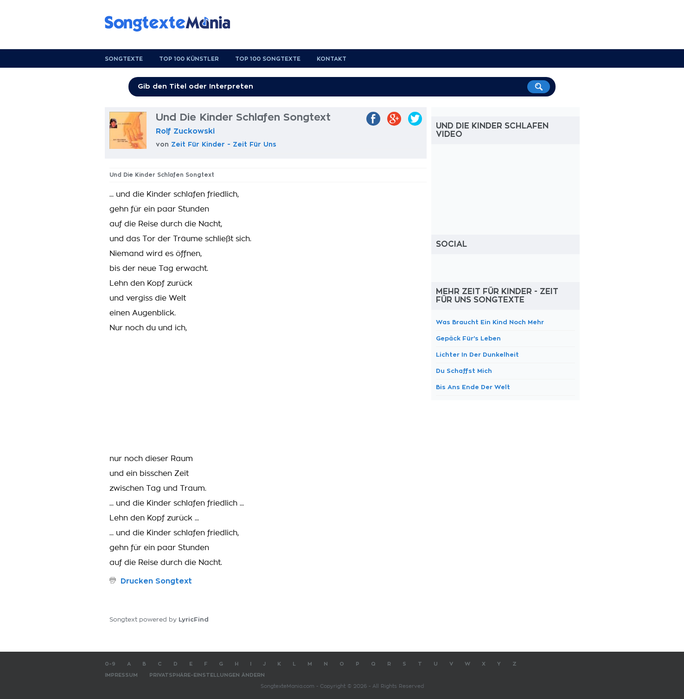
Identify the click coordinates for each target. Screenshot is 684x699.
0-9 (110, 664)
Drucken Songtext (156, 581)
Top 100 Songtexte (267, 59)
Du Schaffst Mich (464, 371)
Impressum (121, 675)
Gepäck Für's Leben (468, 338)
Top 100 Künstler (189, 59)
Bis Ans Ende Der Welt (473, 387)
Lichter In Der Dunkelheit (477, 355)
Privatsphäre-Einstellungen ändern (207, 675)
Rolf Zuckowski (185, 131)
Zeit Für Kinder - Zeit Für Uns (223, 144)
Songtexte (124, 59)
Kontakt (331, 59)
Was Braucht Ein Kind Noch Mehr (490, 322)
